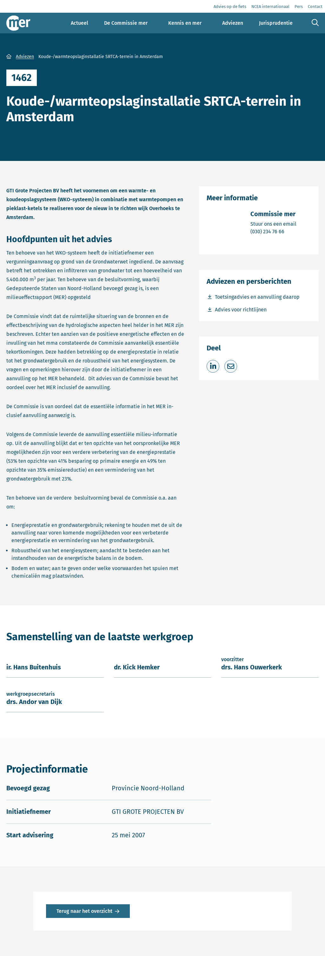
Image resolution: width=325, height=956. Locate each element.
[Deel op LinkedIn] (213, 366)
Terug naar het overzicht (84, 911)
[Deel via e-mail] (230, 366)
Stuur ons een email (273, 223)
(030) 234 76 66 (273, 231)
